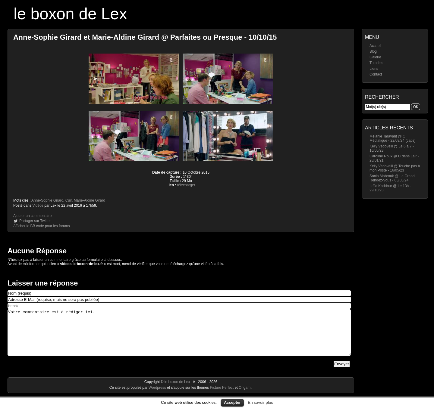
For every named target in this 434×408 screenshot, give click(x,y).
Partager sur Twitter (35, 221)
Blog (373, 51)
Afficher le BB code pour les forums (41, 226)
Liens (374, 68)
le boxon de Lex (70, 14)
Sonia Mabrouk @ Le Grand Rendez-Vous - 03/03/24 (392, 178)
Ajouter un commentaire (32, 216)
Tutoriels (376, 63)
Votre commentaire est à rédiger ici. (179, 337)
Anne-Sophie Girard (47, 200)
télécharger (186, 185)
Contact (376, 74)
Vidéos (37, 205)
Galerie (375, 57)
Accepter (232, 402)
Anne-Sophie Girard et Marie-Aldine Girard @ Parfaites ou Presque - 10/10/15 (145, 37)
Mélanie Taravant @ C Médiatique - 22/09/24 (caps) (393, 138)
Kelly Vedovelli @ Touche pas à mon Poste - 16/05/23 (395, 168)
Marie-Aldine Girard (89, 200)
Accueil (375, 46)
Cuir (68, 200)
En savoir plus (260, 402)
